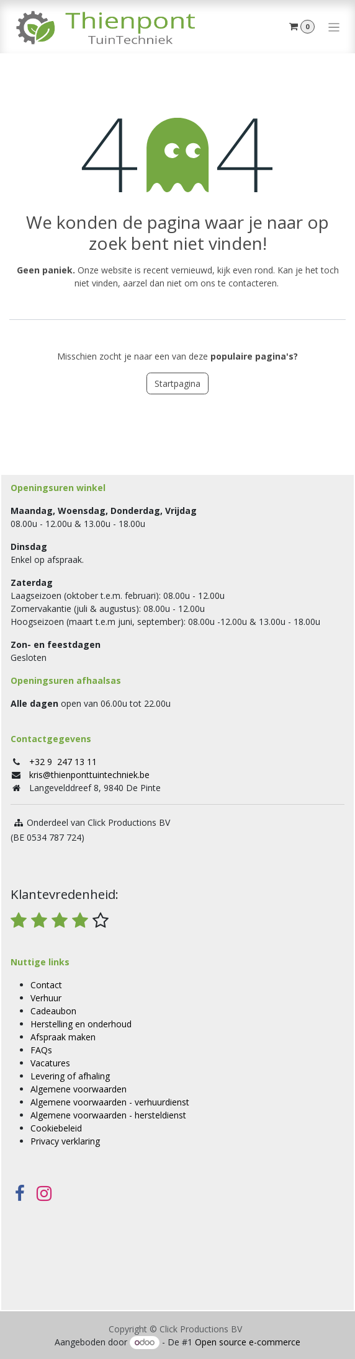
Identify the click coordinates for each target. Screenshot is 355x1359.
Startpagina (177, 383)
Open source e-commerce (247, 1342)
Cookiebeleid (56, 1128)
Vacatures (50, 1063)
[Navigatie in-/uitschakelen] (334, 26)
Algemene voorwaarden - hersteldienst (108, 1115)
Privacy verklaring (65, 1141)
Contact (46, 985)
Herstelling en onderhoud (81, 1024)
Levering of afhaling (70, 1076)
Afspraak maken (63, 1037)
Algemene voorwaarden (78, 1089)
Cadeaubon (53, 1011)
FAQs (41, 1050)
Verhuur (45, 998)
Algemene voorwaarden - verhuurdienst (109, 1102)
